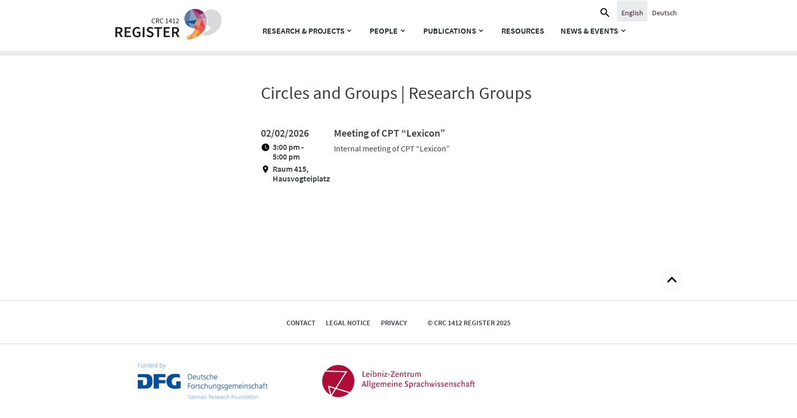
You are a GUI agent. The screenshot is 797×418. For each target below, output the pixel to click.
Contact (301, 322)
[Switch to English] (632, 12)
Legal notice (348, 322)
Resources (522, 30)
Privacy (394, 322)
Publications (449, 30)
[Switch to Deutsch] (664, 12)
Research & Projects (303, 30)
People (384, 30)
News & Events (589, 30)
